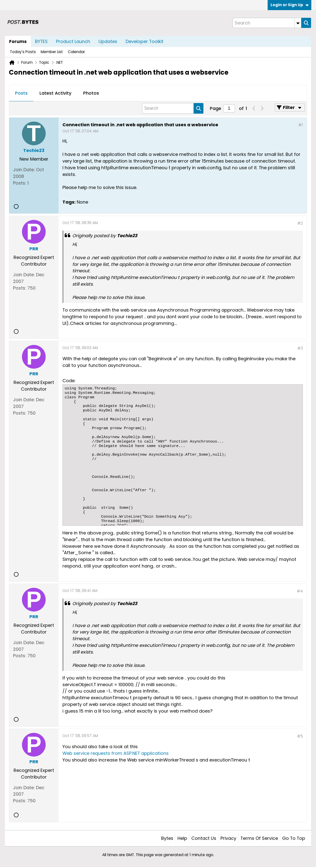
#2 (300, 223)
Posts (21, 93)
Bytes (167, 838)
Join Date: (24, 170)
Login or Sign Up (290, 4)
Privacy (228, 838)
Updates (108, 41)
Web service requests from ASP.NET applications (115, 753)
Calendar (76, 51)
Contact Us (203, 838)
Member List (52, 51)
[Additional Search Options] (298, 23)
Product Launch (73, 41)
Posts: (19, 183)
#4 (300, 591)
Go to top (293, 838)
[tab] (21, 93)
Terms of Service (259, 838)
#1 (300, 124)
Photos (91, 93)
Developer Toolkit (144, 41)
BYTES (41, 41)
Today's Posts (23, 51)
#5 (300, 736)
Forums (18, 41)
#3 (300, 348)
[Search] (267, 23)
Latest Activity (55, 93)
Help (182, 838)
